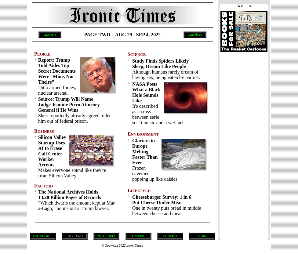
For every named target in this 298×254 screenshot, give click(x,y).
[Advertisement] (244, 144)
